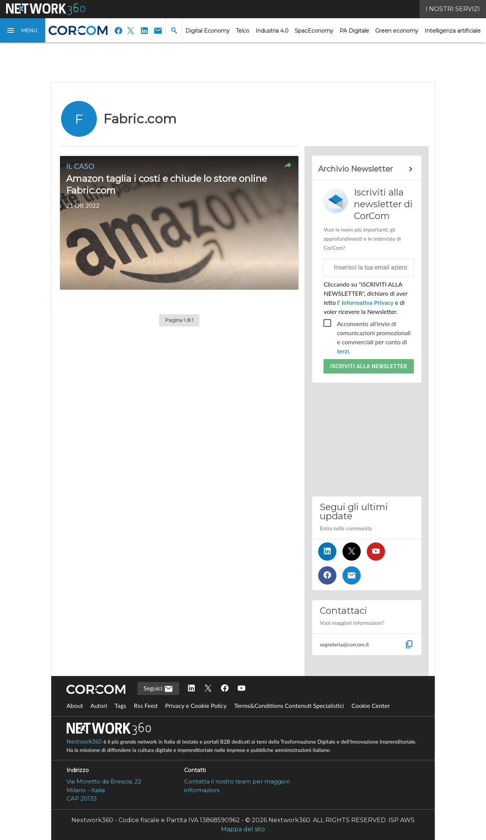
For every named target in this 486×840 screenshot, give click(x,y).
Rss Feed (146, 705)
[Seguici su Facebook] (327, 575)
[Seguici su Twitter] (351, 551)
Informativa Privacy (367, 302)
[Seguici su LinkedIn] (327, 551)
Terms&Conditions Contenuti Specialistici (289, 705)
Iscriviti (368, 366)
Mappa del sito (243, 829)
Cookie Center (371, 705)
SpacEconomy (314, 30)
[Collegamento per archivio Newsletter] (366, 169)
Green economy (396, 30)
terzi (343, 351)
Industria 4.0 (272, 30)
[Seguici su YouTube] (376, 551)
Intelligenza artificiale (452, 30)
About (74, 705)
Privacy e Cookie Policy (196, 705)
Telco (242, 30)
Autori (98, 705)
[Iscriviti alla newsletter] (351, 575)
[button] (23, 30)
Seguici (158, 688)
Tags (120, 705)
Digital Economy (207, 30)
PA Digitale (354, 30)
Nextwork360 (84, 741)
